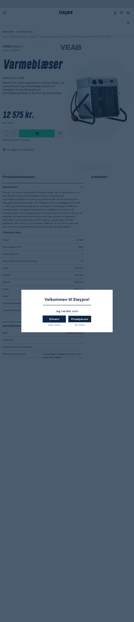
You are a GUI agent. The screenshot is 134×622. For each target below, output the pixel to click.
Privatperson (79, 319)
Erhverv (54, 319)
